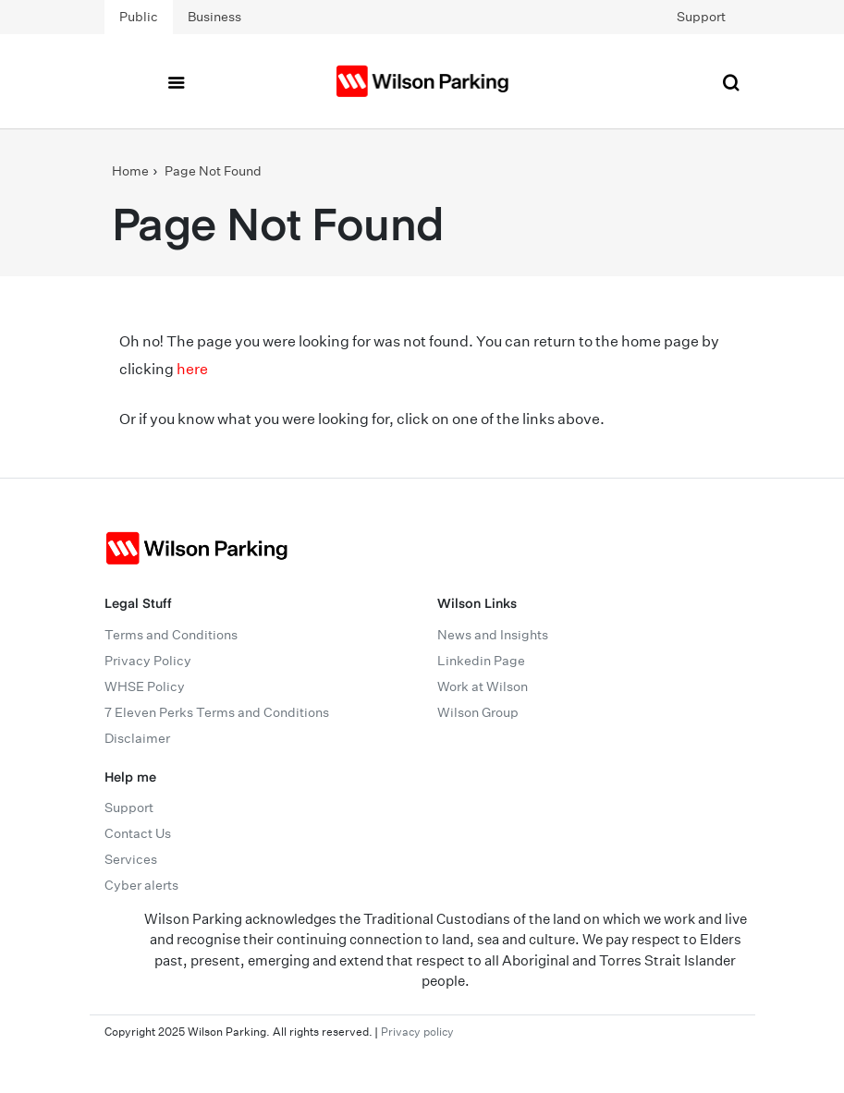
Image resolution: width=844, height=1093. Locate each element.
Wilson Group (478, 712)
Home (130, 171)
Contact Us (137, 833)
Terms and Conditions (171, 634)
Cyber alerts (141, 885)
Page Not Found (213, 171)
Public (138, 16)
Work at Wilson (482, 686)
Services (130, 859)
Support (701, 16)
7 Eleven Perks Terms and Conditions (216, 712)
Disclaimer (137, 738)
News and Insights (492, 634)
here (192, 369)
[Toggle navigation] (175, 81)
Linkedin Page (481, 660)
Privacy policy (417, 1031)
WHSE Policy (144, 686)
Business (214, 16)
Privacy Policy (147, 660)
